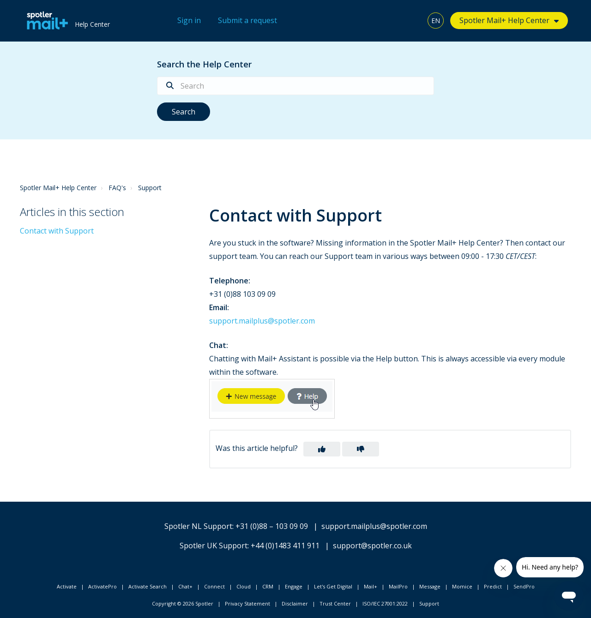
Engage (293, 586)
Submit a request (247, 20)
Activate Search (147, 586)
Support (150, 187)
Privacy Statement (247, 603)
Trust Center (335, 603)
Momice (462, 586)
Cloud (243, 586)
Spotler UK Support (213, 545)
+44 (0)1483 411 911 (285, 545)
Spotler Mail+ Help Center (504, 20)
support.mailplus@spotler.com (262, 321)
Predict (493, 586)
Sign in (189, 20)
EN (435, 20)
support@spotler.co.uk (372, 545)
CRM (267, 586)
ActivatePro (102, 586)
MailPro (398, 586)
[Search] (295, 86)
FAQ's (117, 187)
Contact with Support (57, 231)
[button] (321, 449)
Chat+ (185, 586)
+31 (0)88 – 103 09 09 (271, 526)
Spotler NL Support (198, 526)
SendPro (524, 586)
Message (429, 586)
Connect (214, 586)
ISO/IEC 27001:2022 (385, 603)
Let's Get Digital (333, 586)
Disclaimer (295, 603)
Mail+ (370, 586)
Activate (67, 586)
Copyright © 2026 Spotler (182, 603)
